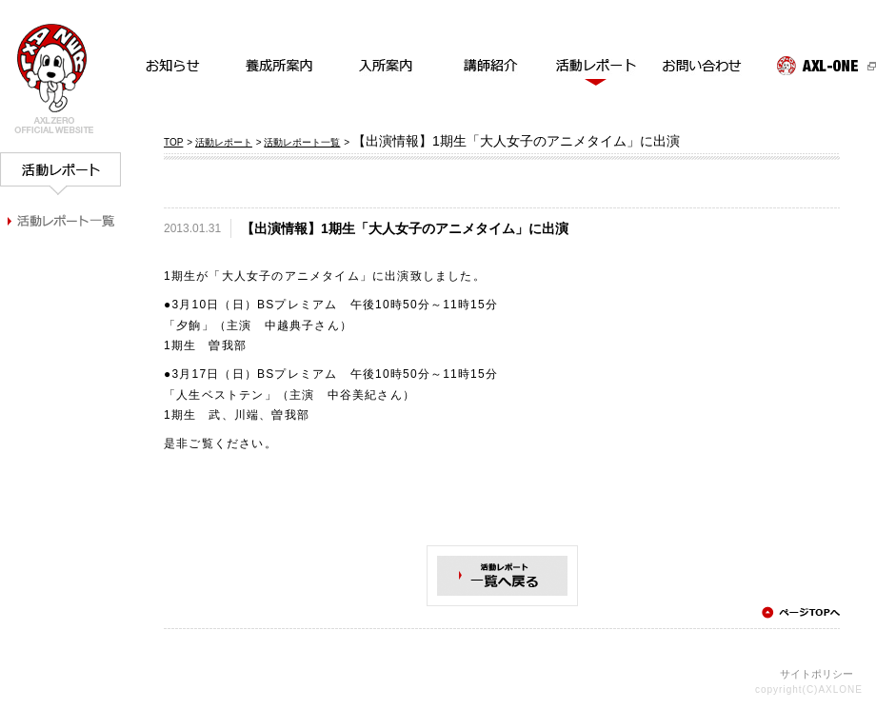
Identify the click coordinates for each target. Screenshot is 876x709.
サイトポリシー (816, 673)
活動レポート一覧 (302, 142)
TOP (173, 142)
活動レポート (223, 142)
